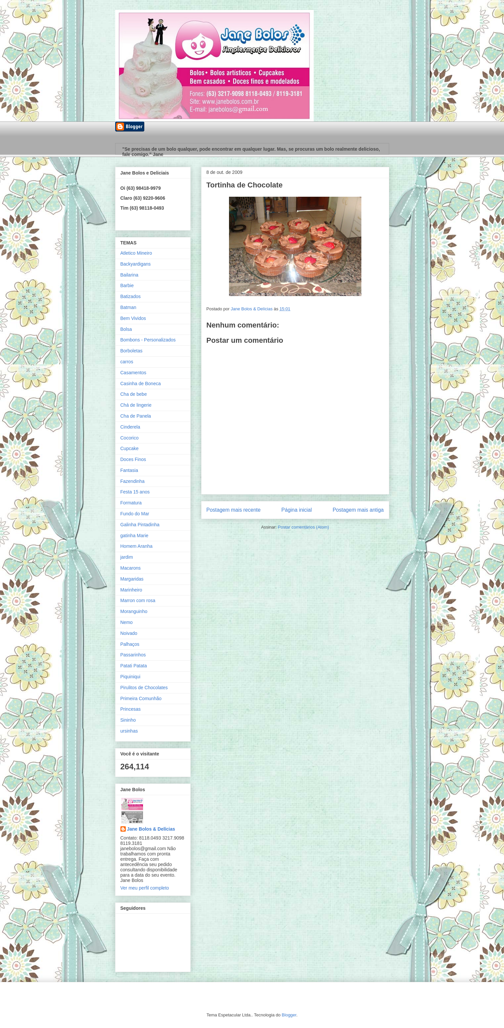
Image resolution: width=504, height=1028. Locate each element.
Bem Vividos (133, 318)
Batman (128, 307)
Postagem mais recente (233, 510)
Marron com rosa (138, 600)
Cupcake (129, 448)
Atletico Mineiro (136, 253)
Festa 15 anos (135, 491)
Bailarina (129, 275)
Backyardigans (135, 264)
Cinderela (130, 427)
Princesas (130, 709)
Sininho (128, 720)
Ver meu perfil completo (144, 888)
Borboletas (131, 350)
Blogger (289, 1014)
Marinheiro (131, 589)
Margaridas (132, 579)
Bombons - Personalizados (148, 339)
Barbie (127, 285)
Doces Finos (133, 459)
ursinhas (129, 731)
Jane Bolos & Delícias (151, 829)
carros (126, 361)
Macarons (130, 568)
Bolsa (126, 329)
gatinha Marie (134, 535)
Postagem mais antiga (358, 510)
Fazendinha (132, 481)
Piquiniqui (130, 676)
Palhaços (130, 644)
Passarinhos (133, 654)
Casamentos (133, 372)
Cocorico (129, 437)
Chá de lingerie (136, 405)
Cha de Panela (135, 416)
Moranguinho (134, 611)
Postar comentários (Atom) (303, 527)
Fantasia (129, 470)
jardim (126, 557)
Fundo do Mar (134, 513)
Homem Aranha (136, 546)
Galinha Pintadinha (140, 524)
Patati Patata (133, 665)
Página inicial (296, 510)
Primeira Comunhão (141, 698)
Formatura (131, 502)
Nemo (126, 622)
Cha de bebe (133, 394)
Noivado (128, 633)
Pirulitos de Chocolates (144, 687)
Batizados (130, 296)
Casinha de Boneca (140, 383)
